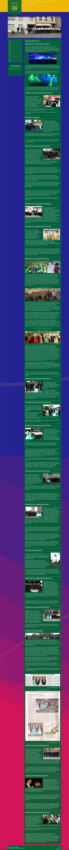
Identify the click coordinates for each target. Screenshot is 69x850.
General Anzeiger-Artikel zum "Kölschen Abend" (42, 328)
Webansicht (58, 849)
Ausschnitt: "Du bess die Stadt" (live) (42, 330)
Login (59, 847)
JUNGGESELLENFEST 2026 (14, 68)
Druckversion (12, 847)
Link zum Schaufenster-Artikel (43, 689)
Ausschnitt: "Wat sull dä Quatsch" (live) (42, 287)
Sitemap (16, 847)
